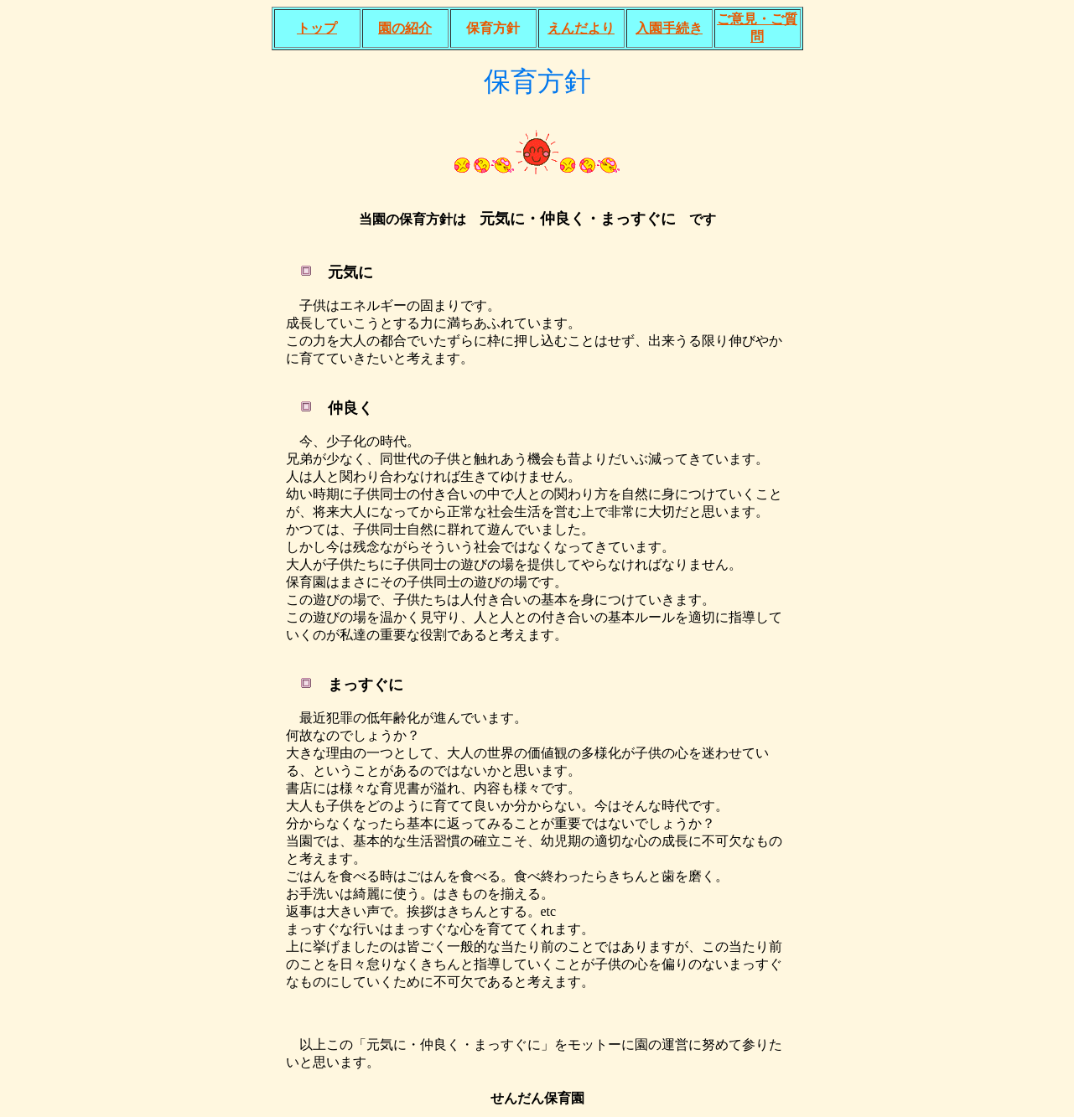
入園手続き (669, 28)
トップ (317, 28)
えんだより (581, 28)
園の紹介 (405, 28)
